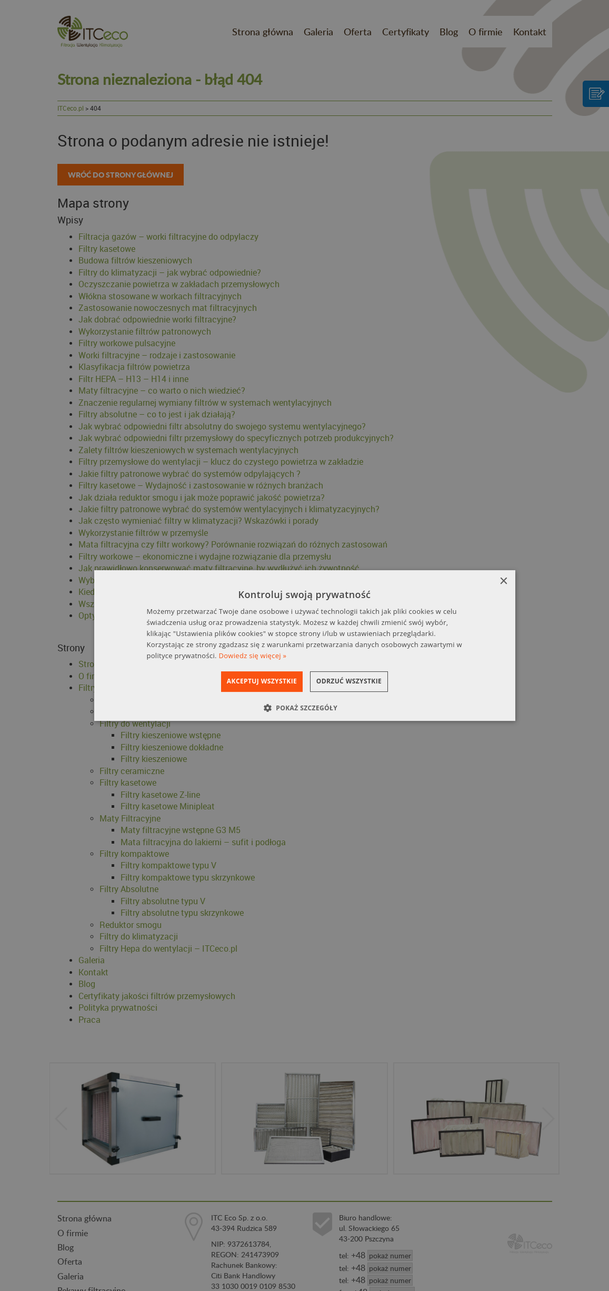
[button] (304, 707)
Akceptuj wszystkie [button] (252, 681)
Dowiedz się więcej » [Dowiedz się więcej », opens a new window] (253, 655)
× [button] (503, 581)
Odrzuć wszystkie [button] (359, 681)
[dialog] (304, 645)
